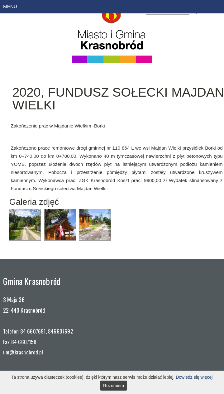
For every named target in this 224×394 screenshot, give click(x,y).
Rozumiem (113, 385)
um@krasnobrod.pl (23, 352)
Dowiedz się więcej (194, 377)
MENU (10, 6)
